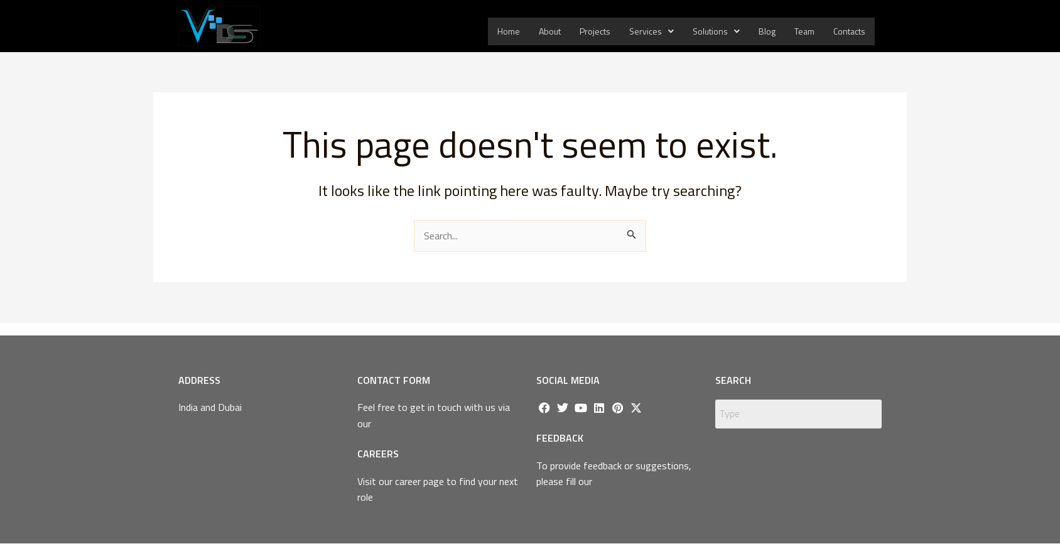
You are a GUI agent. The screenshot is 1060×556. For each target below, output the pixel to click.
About (550, 31)
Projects (595, 31)
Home (508, 31)
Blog (767, 31)
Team (804, 31)
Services (651, 31)
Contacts (849, 31)
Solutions (716, 31)
